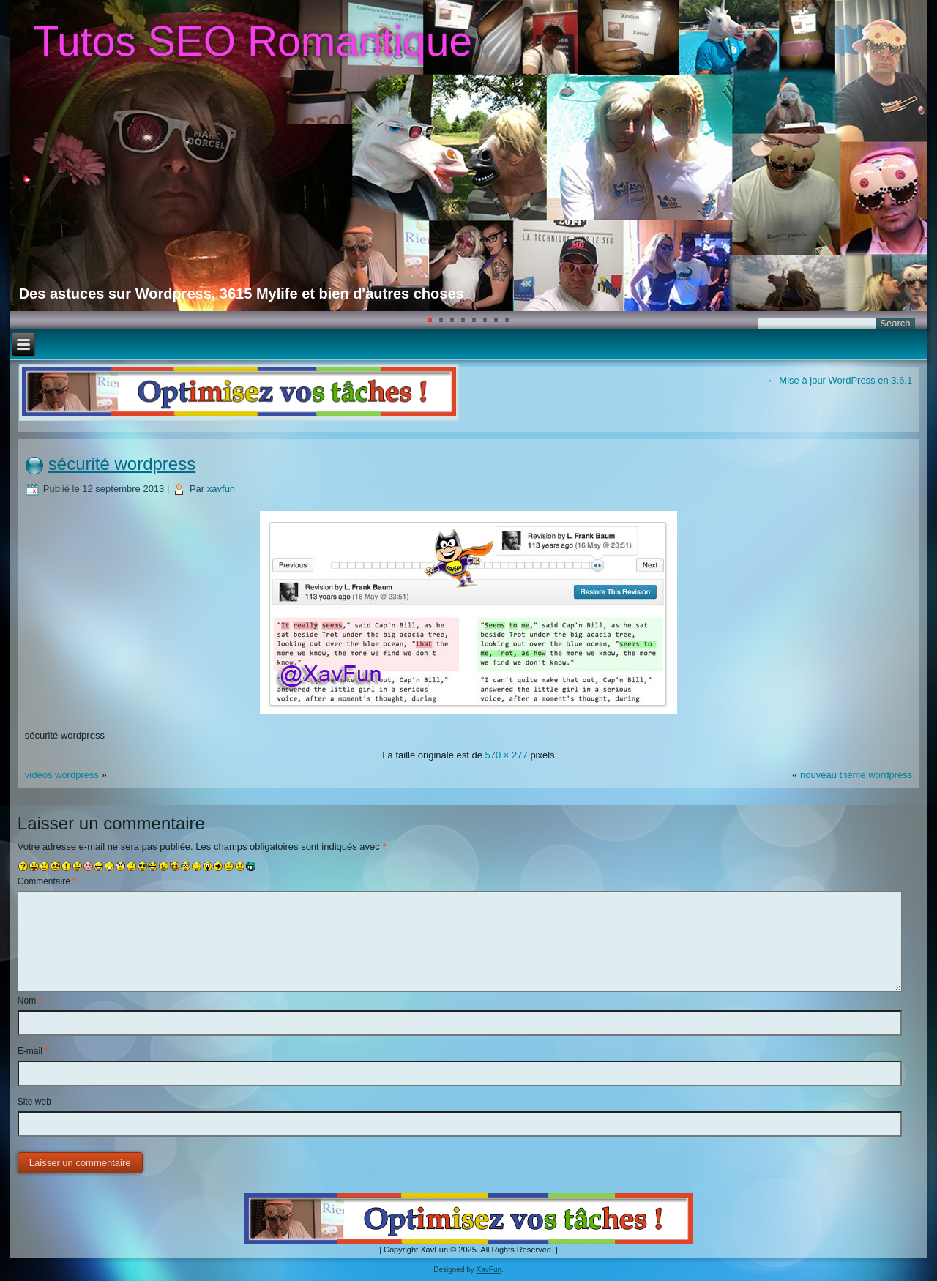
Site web (34, 1102)
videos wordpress (62, 774)
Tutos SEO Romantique (252, 41)
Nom (30, 1001)
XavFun (489, 1270)
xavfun (221, 488)
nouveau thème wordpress (856, 774)
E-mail (33, 1051)
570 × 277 (506, 755)
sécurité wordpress (121, 464)
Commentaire (47, 881)
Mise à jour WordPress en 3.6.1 (839, 380)
